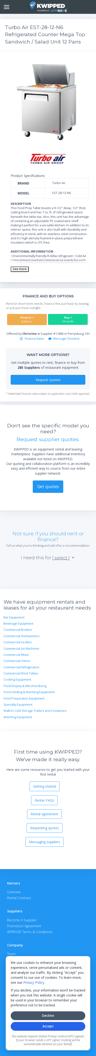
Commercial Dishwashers (22, 636)
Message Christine (64, 339)
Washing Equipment (18, 717)
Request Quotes (48, 380)
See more (20, 269)
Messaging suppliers (44, 842)
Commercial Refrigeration (21, 667)
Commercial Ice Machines (21, 649)
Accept (48, 1026)
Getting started (44, 786)
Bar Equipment (14, 617)
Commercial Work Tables (21, 673)
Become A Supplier (21, 920)
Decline (48, 1015)
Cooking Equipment (17, 680)
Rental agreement (44, 814)
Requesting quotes (44, 828)
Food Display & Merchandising (25, 686)
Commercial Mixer (16, 655)
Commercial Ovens (17, 661)
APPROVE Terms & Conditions (30, 932)
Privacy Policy (33, 982)
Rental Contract (19, 898)
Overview (14, 892)
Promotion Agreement (24, 926)
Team (11, 954)
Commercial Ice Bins (18, 642)
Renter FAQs (44, 800)
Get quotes (48, 486)
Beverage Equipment (18, 624)
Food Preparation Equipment (24, 698)
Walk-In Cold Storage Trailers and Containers (35, 711)
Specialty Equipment (18, 705)
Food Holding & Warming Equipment (29, 692)
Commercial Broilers (18, 630)
